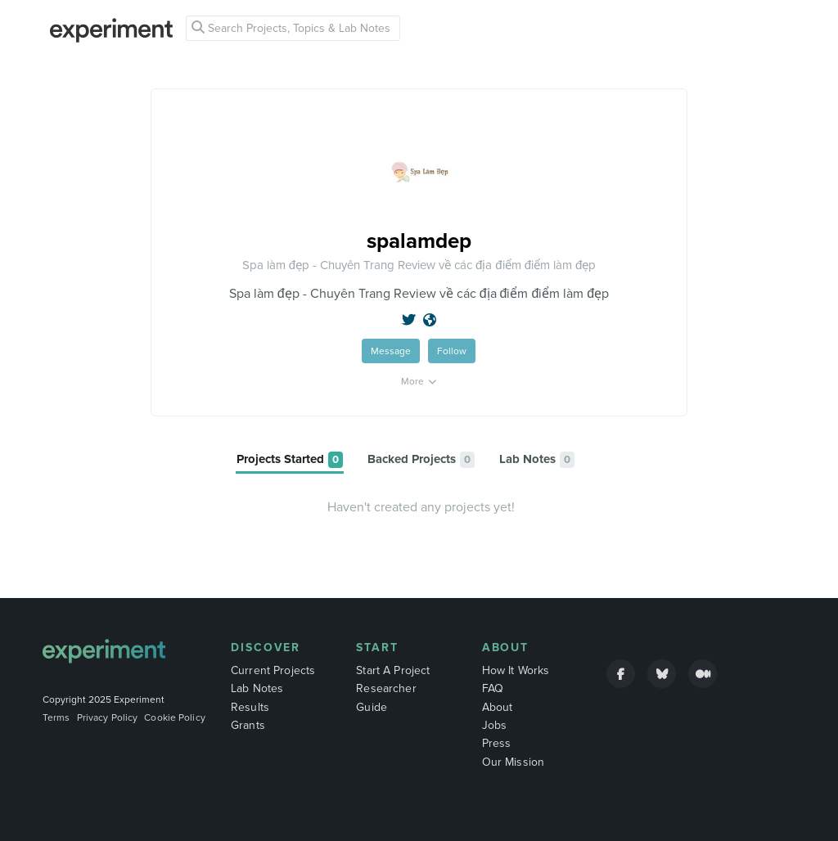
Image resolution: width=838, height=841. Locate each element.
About (505, 647)
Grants (248, 725)
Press (496, 743)
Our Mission (513, 762)
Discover (265, 647)
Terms (56, 717)
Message (391, 351)
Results (250, 707)
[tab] (290, 460)
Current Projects (273, 670)
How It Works (516, 670)
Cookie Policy (174, 717)
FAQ (492, 688)
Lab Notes (257, 688)
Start (377, 647)
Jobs (494, 725)
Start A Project (393, 670)
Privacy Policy (107, 717)
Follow (451, 351)
